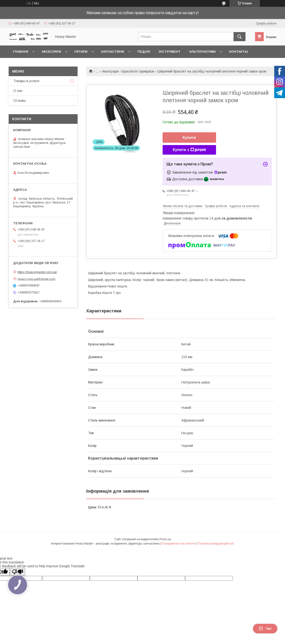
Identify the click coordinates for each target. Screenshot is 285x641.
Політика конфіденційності (216, 543)
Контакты (238, 51)
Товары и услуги (26, 81)
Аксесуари (51, 51)
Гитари (80, 51)
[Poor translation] (17, 572)
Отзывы (19, 100)
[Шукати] (239, 36)
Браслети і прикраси (138, 71)
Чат (265, 628)
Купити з (189, 150)
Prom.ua (165, 539)
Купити (189, 137)
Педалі (143, 51)
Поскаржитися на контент (178, 543)
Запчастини (112, 51)
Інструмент (170, 51)
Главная (20, 51)
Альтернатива (202, 51)
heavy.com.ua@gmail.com (36, 279)
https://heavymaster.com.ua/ (37, 272)
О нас (18, 91)
